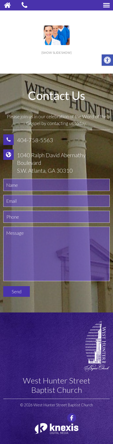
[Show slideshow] (57, 52)
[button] (107, 60)
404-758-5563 (35, 140)
